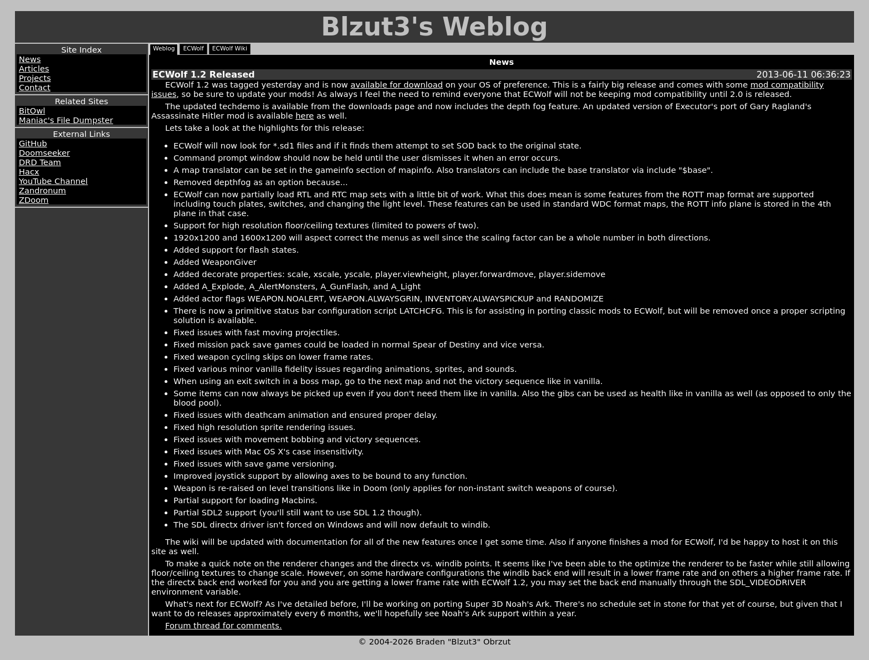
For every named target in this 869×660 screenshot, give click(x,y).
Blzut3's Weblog (434, 27)
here (304, 115)
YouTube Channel (53, 181)
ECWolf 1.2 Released (203, 74)
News (30, 59)
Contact (34, 87)
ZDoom (34, 199)
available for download (397, 84)
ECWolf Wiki (229, 48)
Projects (35, 78)
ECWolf (193, 48)
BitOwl (32, 110)
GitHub (33, 143)
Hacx (29, 171)
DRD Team (40, 162)
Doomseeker (44, 152)
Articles (34, 68)
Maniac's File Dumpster (66, 120)
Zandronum (42, 190)
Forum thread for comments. (223, 625)
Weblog (164, 48)
